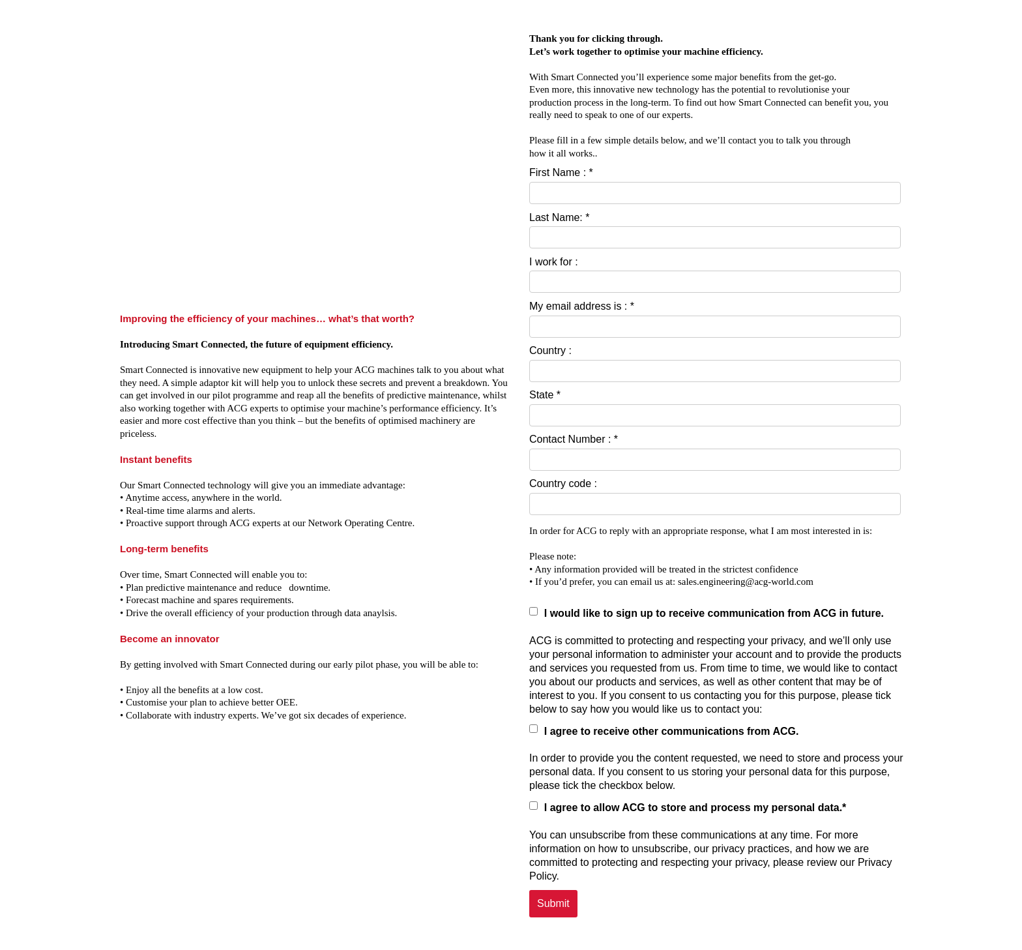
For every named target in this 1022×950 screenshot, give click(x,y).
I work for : (553, 261)
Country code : (563, 483)
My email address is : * (581, 306)
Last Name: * (559, 217)
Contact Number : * (573, 439)
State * (545, 394)
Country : (550, 350)
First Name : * (561, 172)
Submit (553, 903)
